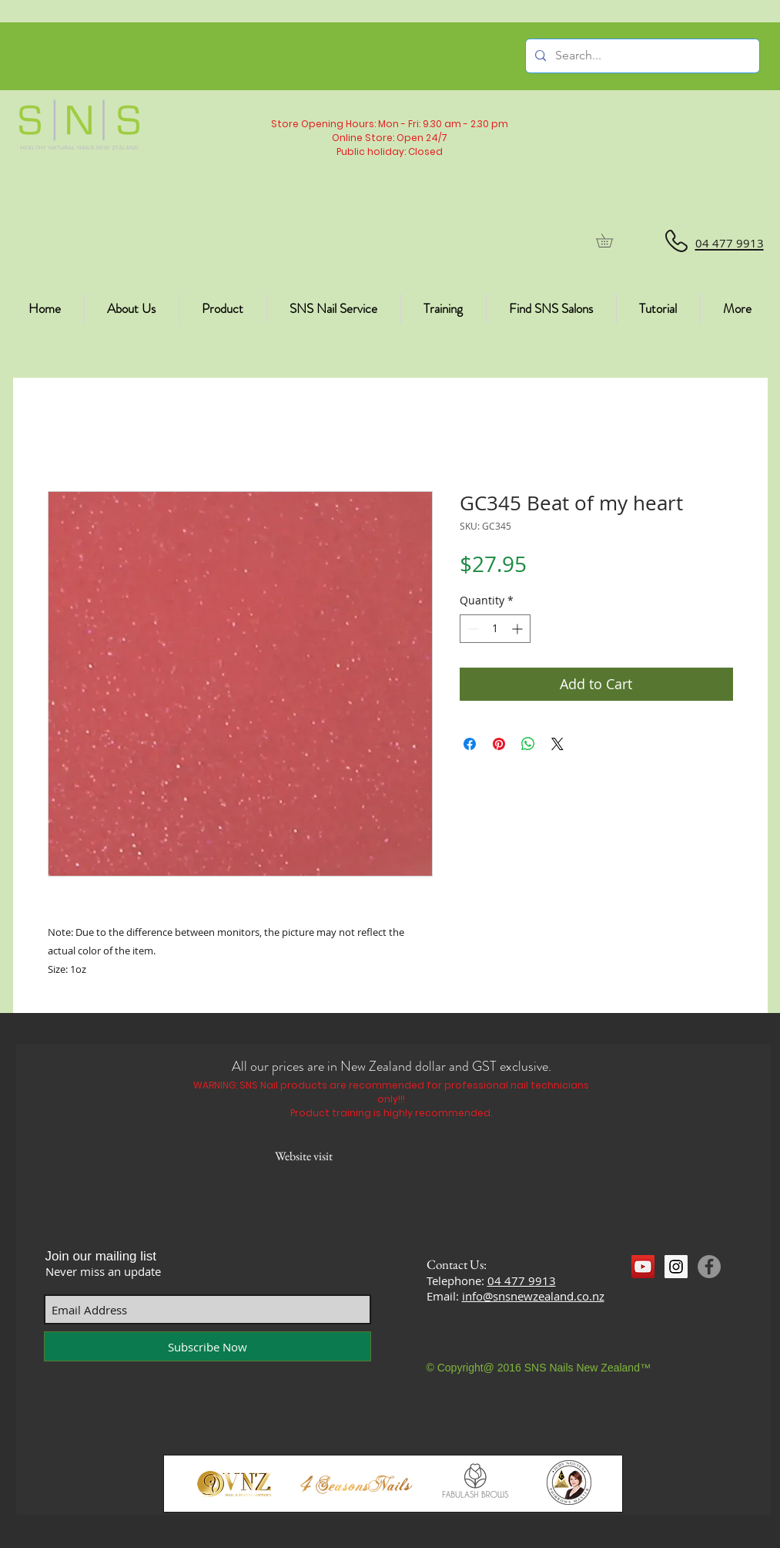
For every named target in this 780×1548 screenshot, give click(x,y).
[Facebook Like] (661, 1295)
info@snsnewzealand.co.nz (533, 1296)
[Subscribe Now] (207, 1346)
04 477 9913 (521, 1280)
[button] (611, 240)
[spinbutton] (495, 628)
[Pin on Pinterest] (499, 744)
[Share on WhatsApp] (528, 744)
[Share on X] (557, 744)
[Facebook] (709, 1266)
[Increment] (518, 628)
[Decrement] (471, 628)
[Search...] (641, 55)
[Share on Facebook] (469, 744)
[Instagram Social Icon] (676, 1266)
